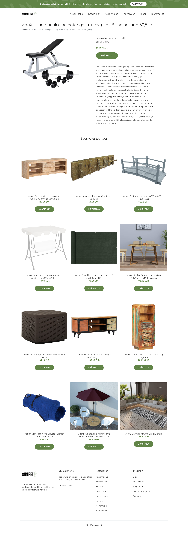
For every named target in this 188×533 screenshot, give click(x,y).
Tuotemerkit (157, 15)
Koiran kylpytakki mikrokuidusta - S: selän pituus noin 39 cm (44, 438)
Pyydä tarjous (138, 4)
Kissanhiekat (101, 485)
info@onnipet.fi (65, 489)
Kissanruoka (76, 15)
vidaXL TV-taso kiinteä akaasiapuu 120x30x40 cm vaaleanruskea (44, 201)
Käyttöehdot (139, 490)
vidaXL (122, 41)
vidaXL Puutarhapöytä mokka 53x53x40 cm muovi (44, 359)
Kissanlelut (93, 15)
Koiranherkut (102, 499)
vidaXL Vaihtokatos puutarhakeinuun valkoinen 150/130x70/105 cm (44, 280)
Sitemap (137, 499)
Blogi (143, 15)
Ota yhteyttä (139, 485)
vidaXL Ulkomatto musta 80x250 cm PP (144, 437)
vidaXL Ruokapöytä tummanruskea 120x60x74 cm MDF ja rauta (144, 280)
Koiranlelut (129, 15)
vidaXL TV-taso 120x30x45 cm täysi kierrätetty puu (94, 359)
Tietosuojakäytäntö (142, 495)
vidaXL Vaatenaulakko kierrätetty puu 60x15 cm (94, 201)
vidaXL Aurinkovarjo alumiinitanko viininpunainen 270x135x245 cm (94, 438)
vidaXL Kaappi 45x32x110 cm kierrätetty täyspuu (144, 359)
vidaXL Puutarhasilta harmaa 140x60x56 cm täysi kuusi (143, 201)
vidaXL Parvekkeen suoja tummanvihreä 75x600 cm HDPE (94, 280)
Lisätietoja (107, 59)
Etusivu (25, 33)
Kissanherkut (102, 480)
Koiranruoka (111, 15)
